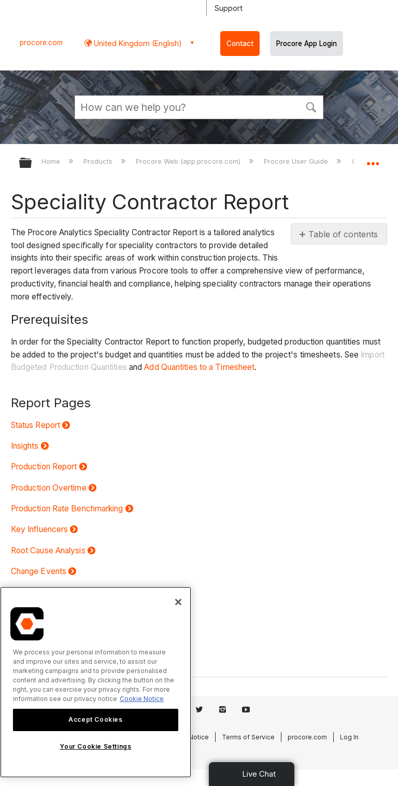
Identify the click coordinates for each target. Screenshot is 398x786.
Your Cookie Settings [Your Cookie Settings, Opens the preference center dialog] (95, 746)
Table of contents (343, 234)
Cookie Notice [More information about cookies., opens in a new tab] (142, 699)
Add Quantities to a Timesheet (199, 367)
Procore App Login (306, 43)
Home (51, 161)
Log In (349, 737)
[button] (310, 106)
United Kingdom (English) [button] (137, 43)
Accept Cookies (95, 719)
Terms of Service (248, 737)
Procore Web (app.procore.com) (189, 161)
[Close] (178, 602)
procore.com (41, 42)
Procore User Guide (297, 161)
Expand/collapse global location (372, 159)
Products (99, 161)
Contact (239, 43)
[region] (95, 682)
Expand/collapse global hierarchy (32, 163)
